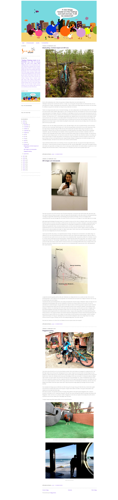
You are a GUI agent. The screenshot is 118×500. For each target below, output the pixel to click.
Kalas (25, 66)
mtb (34, 66)
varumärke (30, 86)
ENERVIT (30, 67)
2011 (24, 167)
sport (28, 85)
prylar (33, 73)
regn (35, 73)
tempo (39, 73)
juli (25, 134)
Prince (22, 72)
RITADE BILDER (30, 43)
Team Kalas (26, 69)
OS (29, 66)
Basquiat (31, 75)
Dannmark (26, 76)
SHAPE (37, 43)
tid (38, 85)
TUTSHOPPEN (45, 43)
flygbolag (30, 73)
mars (25, 142)
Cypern (22, 76)
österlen (38, 66)
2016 (24, 158)
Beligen (22, 67)
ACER (29, 75)
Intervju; (25, 79)
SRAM (22, 69)
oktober (26, 128)
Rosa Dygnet (27, 72)
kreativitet (33, 69)
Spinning (38, 62)
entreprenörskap (24, 73)
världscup (23, 64)
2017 (24, 156)
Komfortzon (35, 70)
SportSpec (32, 72)
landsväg (34, 64)
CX (37, 60)
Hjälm (22, 79)
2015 (24, 160)
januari (25, 153)
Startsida (70, 490)
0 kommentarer (59, 154)
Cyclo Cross (30, 63)
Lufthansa (32, 79)
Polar (39, 70)
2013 (24, 164)
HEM (23, 43)
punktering (23, 85)
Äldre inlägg (94, 490)
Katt (32, 70)
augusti (26, 132)
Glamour (31, 78)
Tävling (23, 60)
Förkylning (27, 78)
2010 (24, 169)
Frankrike (23, 78)
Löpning (35, 79)
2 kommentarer (59, 485)
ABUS (37, 69)
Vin (31, 82)
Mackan (38, 79)
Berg (39, 69)
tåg (22, 75)
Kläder (28, 79)
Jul (30, 70)
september (26, 130)
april (25, 140)
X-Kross (30, 64)
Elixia (37, 76)
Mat (27, 66)
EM (35, 76)
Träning (29, 60)
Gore (28, 70)
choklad (38, 82)
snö (36, 66)
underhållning (25, 86)
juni (25, 136)
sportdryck (31, 85)
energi (39, 72)
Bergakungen (24, 70)
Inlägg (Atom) (53, 492)
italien (39, 63)
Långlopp (38, 67)
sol (36, 73)
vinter (22, 66)
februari (26, 144)
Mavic (22, 63)
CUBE (32, 62)
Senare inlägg (45, 490)
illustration (24, 62)
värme (26, 75)
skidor (37, 64)
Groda (39, 78)
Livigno (35, 63)
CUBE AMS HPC (37, 75)
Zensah (35, 82)
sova (26, 85)
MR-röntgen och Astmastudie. (51, 161)
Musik (27, 64)
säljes (35, 85)
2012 (24, 166)
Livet (34, 60)
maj (25, 138)
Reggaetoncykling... (48, 330)
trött (39, 64)
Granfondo (35, 78)
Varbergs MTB (27, 82)
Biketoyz (26, 67)
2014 (24, 162)
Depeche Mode (31, 76)
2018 (24, 123)
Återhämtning (34, 86)
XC (39, 60)
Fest (39, 76)
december (26, 124)
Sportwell (23, 82)
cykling (36, 72)
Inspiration (34, 67)
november (26, 126)
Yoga (33, 82)
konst (30, 69)
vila (23, 75)
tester (37, 85)
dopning (31, 66)
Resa (29, 62)
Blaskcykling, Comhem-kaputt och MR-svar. (55, 48)
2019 (24, 121)
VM (25, 63)
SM (35, 62)
